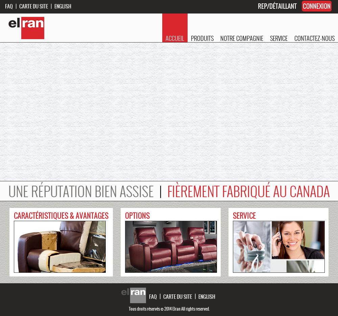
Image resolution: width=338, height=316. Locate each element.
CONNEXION (317, 6)
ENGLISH (62, 6)
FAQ (9, 6)
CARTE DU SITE (33, 6)
